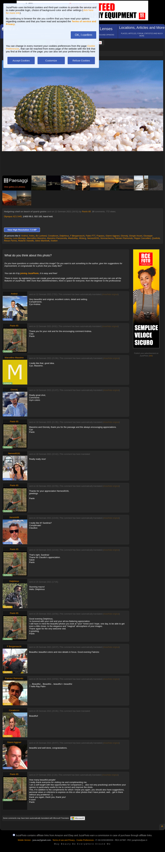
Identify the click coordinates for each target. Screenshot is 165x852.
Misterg (82, 238)
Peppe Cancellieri (142, 238)
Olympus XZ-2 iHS (13, 216)
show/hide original (110, 294)
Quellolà (156, 238)
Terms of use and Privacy (63, 840)
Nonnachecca (107, 238)
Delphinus (64, 235)
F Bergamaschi (77, 235)
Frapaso (100, 235)
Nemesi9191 (93, 238)
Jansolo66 (14, 517)
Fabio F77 (90, 235)
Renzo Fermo (10, 240)
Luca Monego (19, 238)
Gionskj (124, 235)
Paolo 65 (86, 211)
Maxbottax (73, 238)
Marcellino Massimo (36, 238)
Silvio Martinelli (42, 240)
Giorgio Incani (135, 235)
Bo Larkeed (41, 235)
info (150, 356)
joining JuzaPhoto (29, 273)
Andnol (24, 235)
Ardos (32, 235)
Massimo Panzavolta (57, 238)
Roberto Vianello (26, 240)
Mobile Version (24, 840)
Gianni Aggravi (113, 235)
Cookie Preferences (85, 840)
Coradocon (53, 235)
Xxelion (54, 240)
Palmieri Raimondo (124, 238)
